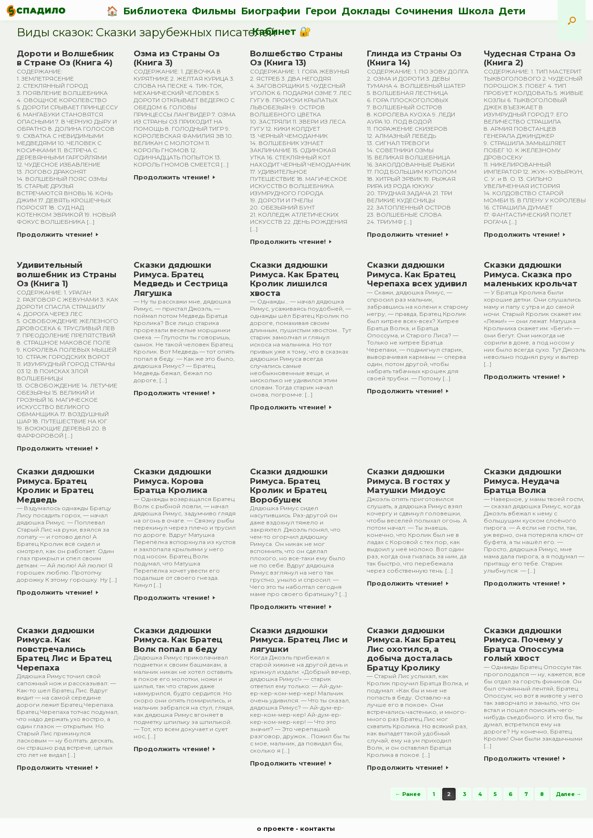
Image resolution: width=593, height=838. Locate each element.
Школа (476, 11)
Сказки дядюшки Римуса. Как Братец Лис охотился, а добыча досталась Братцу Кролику (411, 649)
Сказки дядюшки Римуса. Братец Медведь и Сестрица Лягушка (181, 279)
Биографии (271, 11)
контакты (317, 828)
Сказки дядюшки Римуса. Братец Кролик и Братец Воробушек (289, 485)
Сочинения (424, 11)
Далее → (569, 794)
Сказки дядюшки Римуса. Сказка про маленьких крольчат (530, 274)
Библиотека (155, 11)
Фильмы (214, 11)
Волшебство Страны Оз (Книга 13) (296, 58)
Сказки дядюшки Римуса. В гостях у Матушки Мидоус (408, 481)
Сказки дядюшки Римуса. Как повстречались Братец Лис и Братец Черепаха (64, 649)
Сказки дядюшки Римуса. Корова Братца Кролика (172, 481)
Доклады (366, 11)
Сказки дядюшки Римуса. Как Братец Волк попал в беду (178, 640)
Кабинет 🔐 (281, 31)
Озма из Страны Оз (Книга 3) (176, 58)
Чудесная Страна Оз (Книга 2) (529, 58)
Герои (321, 11)
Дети (512, 11)
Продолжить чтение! (57, 234)
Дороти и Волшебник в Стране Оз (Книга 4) (65, 58)
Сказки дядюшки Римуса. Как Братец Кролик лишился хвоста (294, 279)
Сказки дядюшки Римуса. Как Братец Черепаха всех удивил (417, 274)
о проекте (275, 828)
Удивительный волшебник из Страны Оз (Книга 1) (66, 274)
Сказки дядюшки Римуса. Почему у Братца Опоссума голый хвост (524, 644)
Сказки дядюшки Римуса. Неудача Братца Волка (523, 481)
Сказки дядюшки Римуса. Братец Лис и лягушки (299, 640)
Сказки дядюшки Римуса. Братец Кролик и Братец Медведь (55, 485)
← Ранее (408, 794)
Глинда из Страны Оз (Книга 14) (414, 58)
